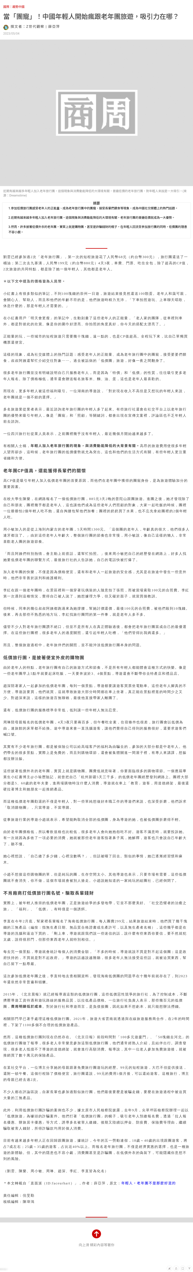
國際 (6, 7)
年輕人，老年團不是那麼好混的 (148, 1183)
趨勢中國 (18, 7)
